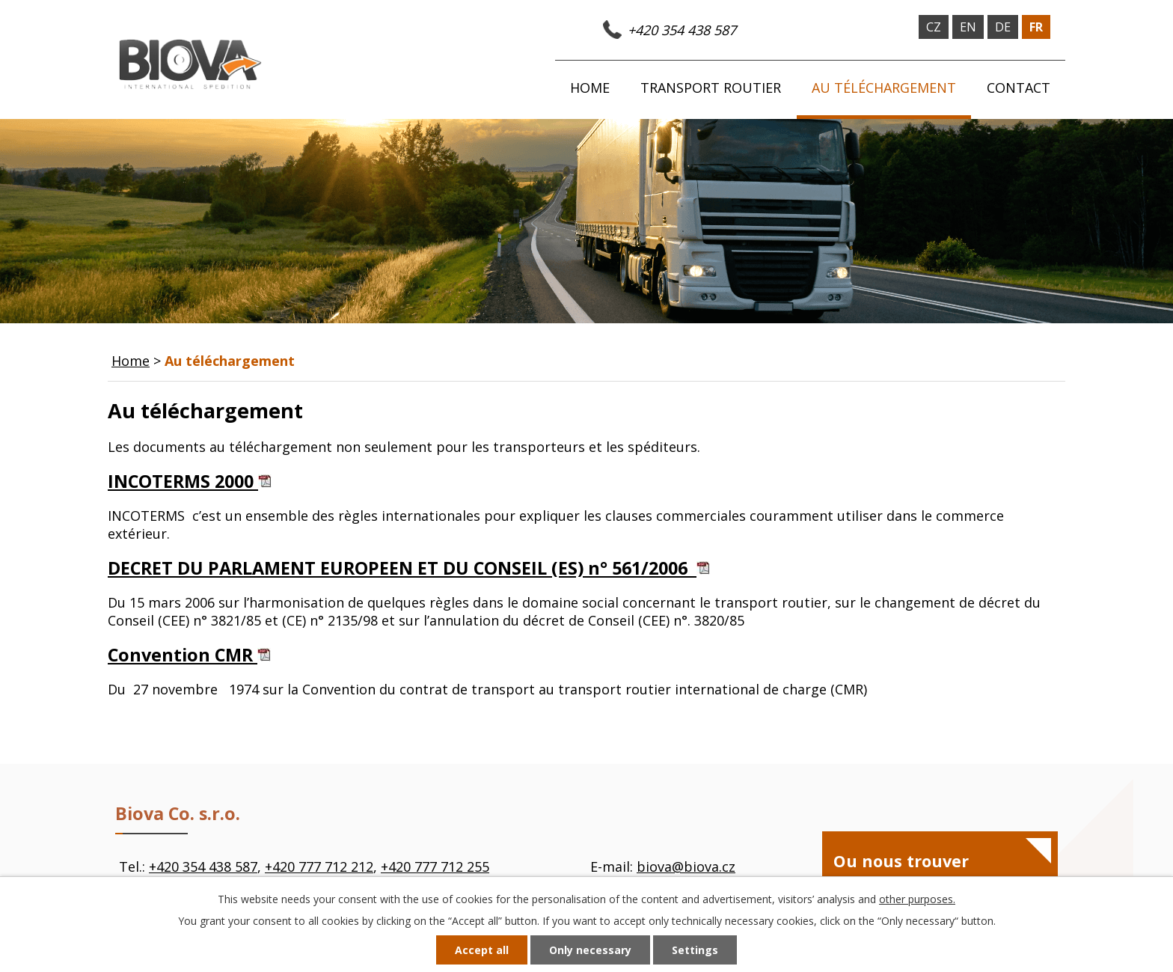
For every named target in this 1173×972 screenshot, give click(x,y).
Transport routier (710, 88)
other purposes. (917, 899)
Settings (695, 950)
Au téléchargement (884, 88)
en (968, 27)
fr (1036, 27)
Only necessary (590, 950)
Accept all (482, 950)
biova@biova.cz (686, 866)
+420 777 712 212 (319, 866)
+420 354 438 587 (682, 30)
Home (590, 88)
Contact (1018, 88)
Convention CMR (189, 655)
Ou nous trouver (901, 861)
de (1003, 27)
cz (933, 27)
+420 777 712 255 (435, 866)
